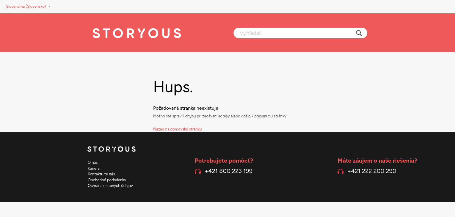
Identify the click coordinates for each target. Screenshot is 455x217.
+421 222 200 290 (371, 170)
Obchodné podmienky (107, 180)
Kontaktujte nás (101, 174)
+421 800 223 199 (228, 170)
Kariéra (94, 168)
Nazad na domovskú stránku (177, 129)
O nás (93, 162)
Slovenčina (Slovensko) (26, 6)
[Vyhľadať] (300, 33)
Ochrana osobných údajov (110, 185)
